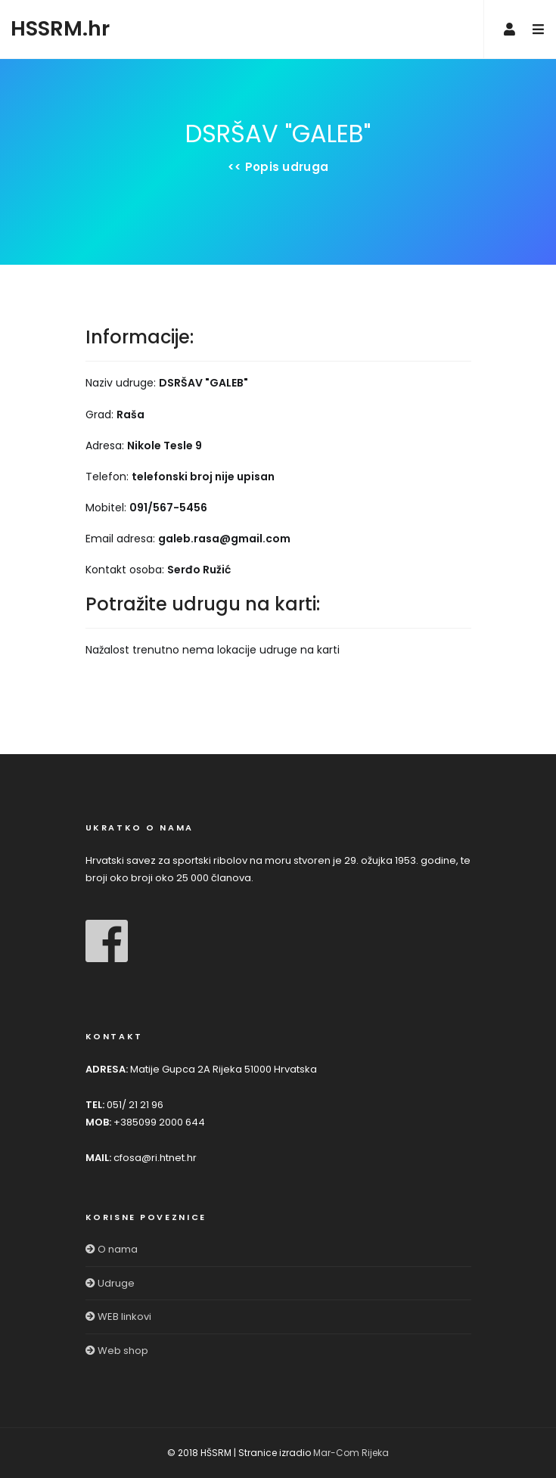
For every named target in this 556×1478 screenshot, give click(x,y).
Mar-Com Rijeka (351, 1452)
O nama (111, 1249)
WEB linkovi (118, 1316)
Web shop (116, 1350)
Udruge (110, 1283)
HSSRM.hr (60, 28)
